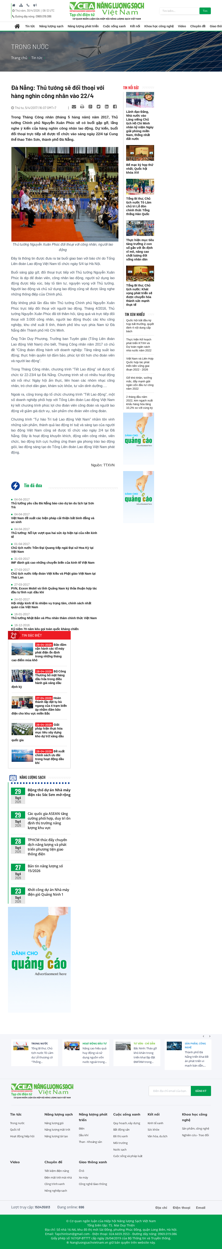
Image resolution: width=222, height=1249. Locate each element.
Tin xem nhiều (135, 314)
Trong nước (39, 1043)
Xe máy (83, 1177)
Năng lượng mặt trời (57, 1129)
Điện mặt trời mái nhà (58, 1177)
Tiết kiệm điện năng (56, 1171)
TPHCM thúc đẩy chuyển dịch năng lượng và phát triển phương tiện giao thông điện (47, 846)
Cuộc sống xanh (114, 26)
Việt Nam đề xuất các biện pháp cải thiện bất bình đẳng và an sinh (52, 520)
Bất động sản (121, 1129)
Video (182, 26)
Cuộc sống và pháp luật (128, 1156)
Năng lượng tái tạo (56, 1136)
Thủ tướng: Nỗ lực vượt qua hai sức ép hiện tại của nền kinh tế (54, 535)
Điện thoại (181, 1207)
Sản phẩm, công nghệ (195, 1045)
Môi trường (120, 1143)
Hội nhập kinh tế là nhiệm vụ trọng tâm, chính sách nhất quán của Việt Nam (51, 605)
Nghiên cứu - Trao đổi (195, 1135)
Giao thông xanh (93, 1162)
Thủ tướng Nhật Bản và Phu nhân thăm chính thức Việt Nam (54, 618)
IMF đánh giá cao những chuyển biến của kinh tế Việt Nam (53, 562)
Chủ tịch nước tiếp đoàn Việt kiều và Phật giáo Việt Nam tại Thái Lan (53, 575)
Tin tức (30, 26)
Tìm (205, 11)
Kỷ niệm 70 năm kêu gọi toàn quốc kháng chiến (45, 629)
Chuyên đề (197, 26)
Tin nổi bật (131, 87)
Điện (82, 1128)
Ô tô (81, 1171)
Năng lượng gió (54, 1123)
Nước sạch (120, 1149)
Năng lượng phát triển (83, 26)
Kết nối (135, 26)
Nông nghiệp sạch (55, 1190)
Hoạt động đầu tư (95, 1043)
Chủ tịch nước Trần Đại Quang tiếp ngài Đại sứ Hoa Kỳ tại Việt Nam (52, 549)
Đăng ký (201, 1091)
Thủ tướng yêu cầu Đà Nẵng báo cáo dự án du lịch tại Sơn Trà (52, 505)
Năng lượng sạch (51, 26)
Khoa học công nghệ (159, 26)
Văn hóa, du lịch (157, 1136)
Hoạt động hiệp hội (22, 1136)
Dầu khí (83, 1135)
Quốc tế (15, 1129)
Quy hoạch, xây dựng (126, 1123)
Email (200, 1207)
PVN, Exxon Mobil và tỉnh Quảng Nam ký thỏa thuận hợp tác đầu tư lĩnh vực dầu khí (54, 590)
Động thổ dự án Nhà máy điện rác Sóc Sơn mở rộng (49, 792)
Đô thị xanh (120, 1136)
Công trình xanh (54, 1184)
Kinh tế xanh (156, 1123)
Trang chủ (19, 57)
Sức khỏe (153, 1129)
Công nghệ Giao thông (93, 1184)
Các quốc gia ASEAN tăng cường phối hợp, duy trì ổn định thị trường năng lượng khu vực (49, 820)
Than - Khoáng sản (90, 1142)
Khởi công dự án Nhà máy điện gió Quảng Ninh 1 (48, 892)
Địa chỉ (161, 1207)
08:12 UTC (49, 10)
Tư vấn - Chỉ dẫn (144, 1043)
